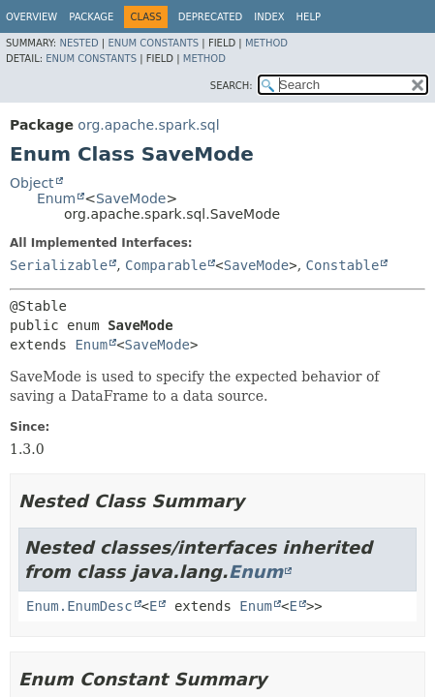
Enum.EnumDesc (79, 606)
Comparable (165, 265)
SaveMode (131, 198)
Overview (31, 17)
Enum (56, 198)
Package (91, 17)
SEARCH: (231, 85)
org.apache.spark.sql (148, 125)
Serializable (59, 265)
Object (32, 183)
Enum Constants (153, 43)
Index (269, 17)
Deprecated (210, 17)
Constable (343, 265)
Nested (78, 43)
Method (266, 43)
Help (308, 17)
